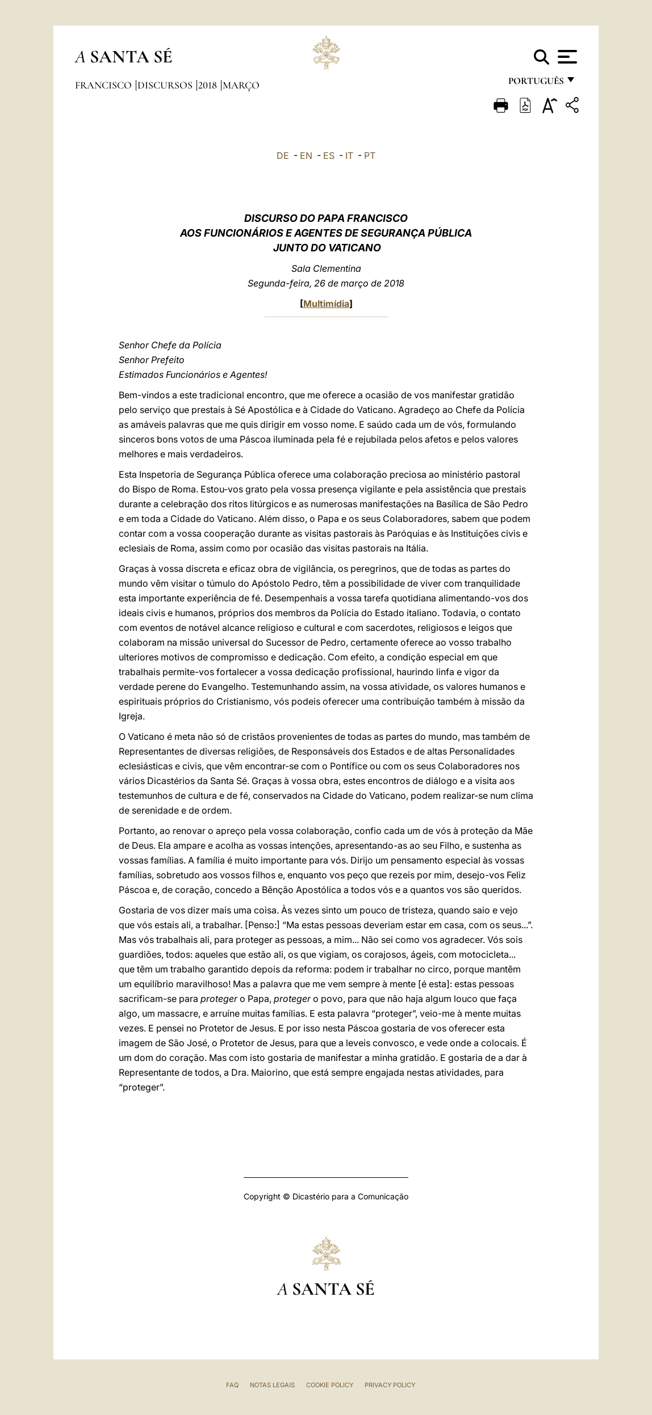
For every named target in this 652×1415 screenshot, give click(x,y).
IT (349, 155)
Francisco (104, 85)
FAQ (232, 1385)
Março (241, 85)
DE (283, 155)
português (535, 83)
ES (329, 155)
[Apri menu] (566, 56)
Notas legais (272, 1385)
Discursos (166, 85)
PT (369, 155)
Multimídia (326, 303)
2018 (208, 85)
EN (306, 155)
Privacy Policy (390, 1385)
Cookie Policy (329, 1385)
